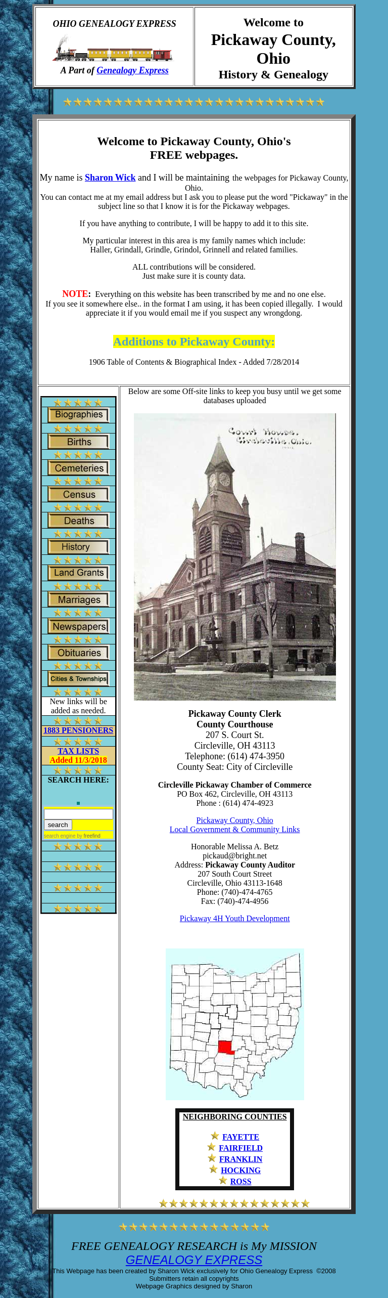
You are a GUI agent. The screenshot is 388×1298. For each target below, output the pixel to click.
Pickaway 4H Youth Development (235, 918)
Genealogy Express (132, 70)
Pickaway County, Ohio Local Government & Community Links (235, 825)
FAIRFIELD (241, 1148)
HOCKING (241, 1170)
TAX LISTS (78, 751)
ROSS (241, 1181)
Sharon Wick (110, 177)
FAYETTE (240, 1137)
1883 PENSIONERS (78, 730)
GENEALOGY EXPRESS (194, 1260)
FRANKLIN (240, 1159)
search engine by (72, 836)
